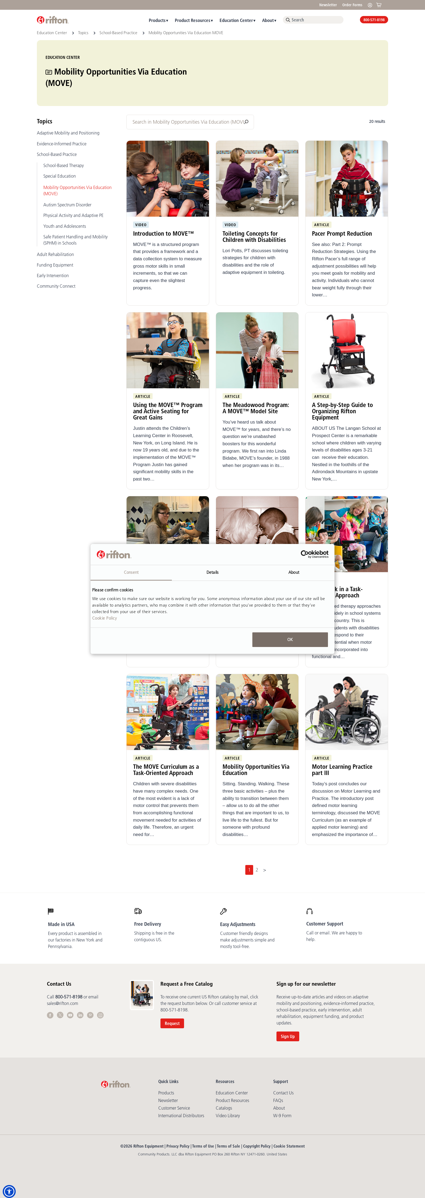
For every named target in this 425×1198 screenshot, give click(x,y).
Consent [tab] (131, 572)
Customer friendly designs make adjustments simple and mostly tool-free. (247, 940)
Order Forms (352, 4)
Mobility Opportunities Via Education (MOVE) (77, 190)
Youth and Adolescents (64, 226)
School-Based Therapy (63, 165)
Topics (83, 32)
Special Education (59, 176)
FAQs (278, 1100)
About (268, 20)
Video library (228, 1115)
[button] (9, 1191)
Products (157, 20)
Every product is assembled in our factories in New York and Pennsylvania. (75, 940)
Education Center (236, 20)
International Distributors (181, 1115)
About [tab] (293, 572)
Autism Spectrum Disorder (67, 204)
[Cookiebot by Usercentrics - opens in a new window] (305, 554)
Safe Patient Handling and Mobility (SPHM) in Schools (75, 240)
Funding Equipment (55, 265)
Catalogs (224, 1108)
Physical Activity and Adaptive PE (73, 215)
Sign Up (288, 1036)
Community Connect (56, 286)
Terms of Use (203, 1146)
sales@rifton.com (62, 1003)
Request (172, 1023)
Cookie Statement (289, 1146)
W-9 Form (282, 1115)
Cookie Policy (104, 618)
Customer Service (174, 1108)
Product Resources (192, 20)
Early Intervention (53, 275)
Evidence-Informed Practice (61, 143)
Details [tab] (212, 572)
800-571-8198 (374, 19)
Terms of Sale (228, 1146)
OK (290, 639)
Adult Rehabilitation (55, 254)
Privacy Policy (177, 1146)
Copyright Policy (257, 1146)
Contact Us (283, 1093)
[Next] (265, 870)
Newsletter (328, 4)
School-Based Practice (119, 32)
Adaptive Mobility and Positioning (68, 133)
